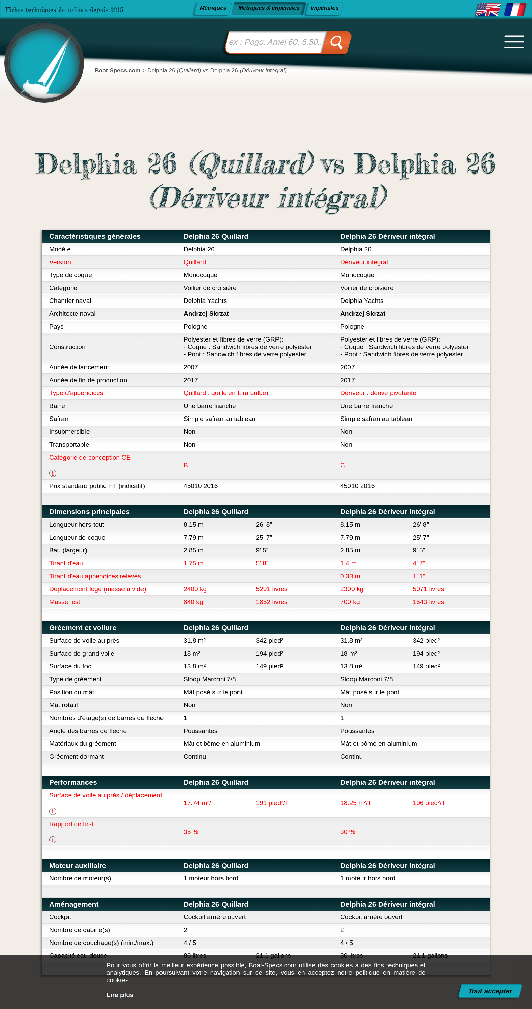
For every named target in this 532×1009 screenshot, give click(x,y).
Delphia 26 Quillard (216, 236)
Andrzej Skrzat (206, 313)
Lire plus (120, 994)
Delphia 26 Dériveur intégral (387, 236)
